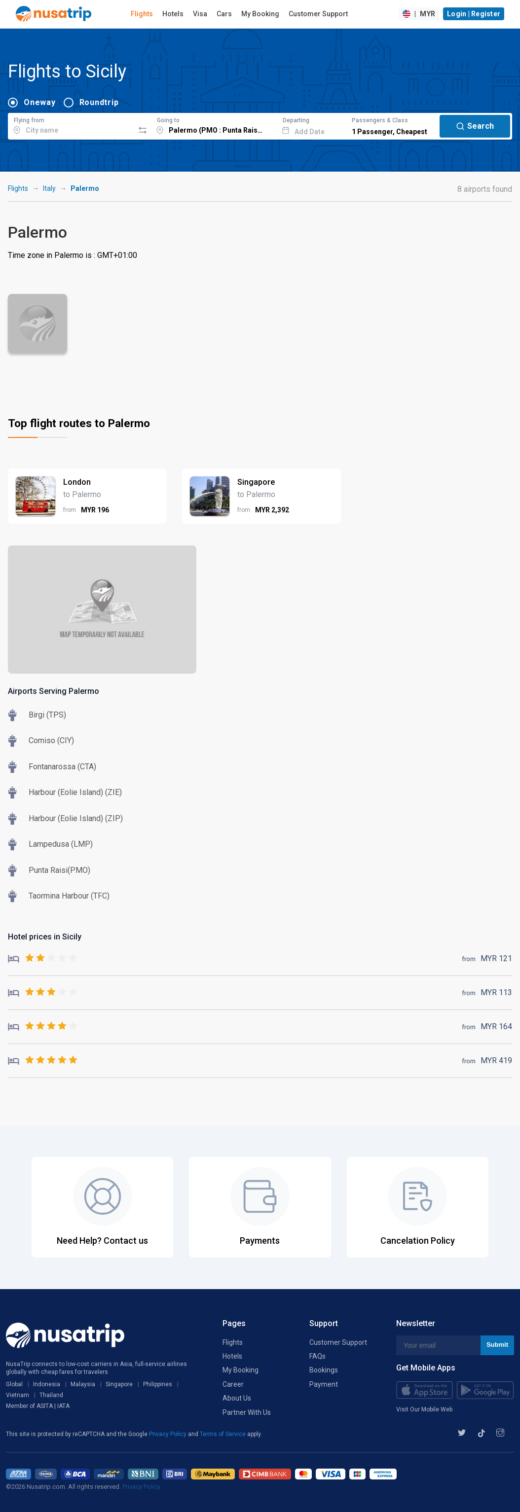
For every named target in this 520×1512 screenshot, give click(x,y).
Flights (142, 14)
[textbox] (71, 125)
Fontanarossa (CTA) (62, 766)
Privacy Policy (168, 1434)
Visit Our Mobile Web (424, 1409)
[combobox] (71, 125)
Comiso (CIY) (51, 740)
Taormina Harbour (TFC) (69, 895)
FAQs (317, 1356)
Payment (323, 1384)
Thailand (51, 1395)
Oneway (40, 102)
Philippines (157, 1384)
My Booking (260, 14)
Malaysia (83, 1384)
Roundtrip (99, 102)
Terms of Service (223, 1434)
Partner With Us (247, 1412)
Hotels (173, 14)
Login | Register (473, 14)
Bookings (323, 1370)
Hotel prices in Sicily (44, 936)
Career (233, 1384)
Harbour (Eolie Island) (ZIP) (76, 818)
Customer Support (318, 14)
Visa (200, 14)
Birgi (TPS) (47, 715)
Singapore (119, 1384)
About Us (237, 1398)
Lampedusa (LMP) (61, 844)
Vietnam (17, 1395)
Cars (224, 14)
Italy (49, 188)
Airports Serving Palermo (53, 691)
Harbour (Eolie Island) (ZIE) (75, 792)
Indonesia (46, 1384)
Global (14, 1384)
